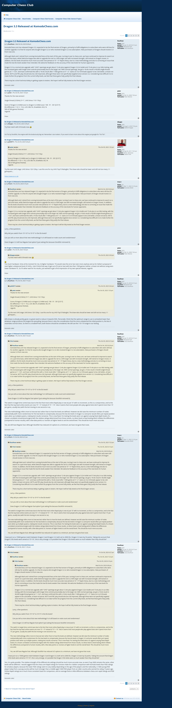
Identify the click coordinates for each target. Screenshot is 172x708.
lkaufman (13, 189)
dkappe (12, 255)
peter (11, 147)
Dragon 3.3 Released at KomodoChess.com (31, 26)
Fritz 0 (12, 341)
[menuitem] (6, 15)
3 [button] (131, 36)
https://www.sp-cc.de (11, 176)
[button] (138, 35)
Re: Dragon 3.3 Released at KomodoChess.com (19, 91)
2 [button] (128, 36)
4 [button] (133, 36)
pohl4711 (13, 286)
